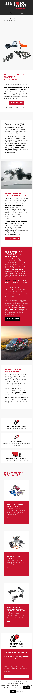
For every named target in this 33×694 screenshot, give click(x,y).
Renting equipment (11, 280)
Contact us (17, 676)
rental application (17, 103)
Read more (19, 691)
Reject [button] (13, 691)
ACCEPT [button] (26, 688)
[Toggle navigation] (21, 13)
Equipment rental (13, 19)
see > (8, 518)
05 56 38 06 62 (21, 9)
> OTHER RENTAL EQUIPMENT (16, 107)
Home (4, 19)
